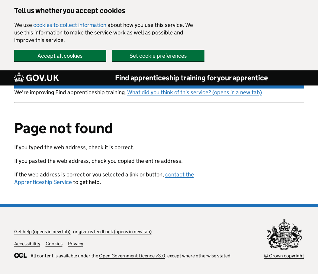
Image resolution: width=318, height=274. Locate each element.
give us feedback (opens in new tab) (115, 231)
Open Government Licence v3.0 (132, 256)
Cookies (54, 244)
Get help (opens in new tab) (42, 231)
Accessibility (27, 244)
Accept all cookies (60, 55)
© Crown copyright (284, 256)
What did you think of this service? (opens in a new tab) (194, 92)
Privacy (75, 244)
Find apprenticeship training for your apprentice (191, 77)
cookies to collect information (69, 24)
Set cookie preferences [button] (158, 55)
